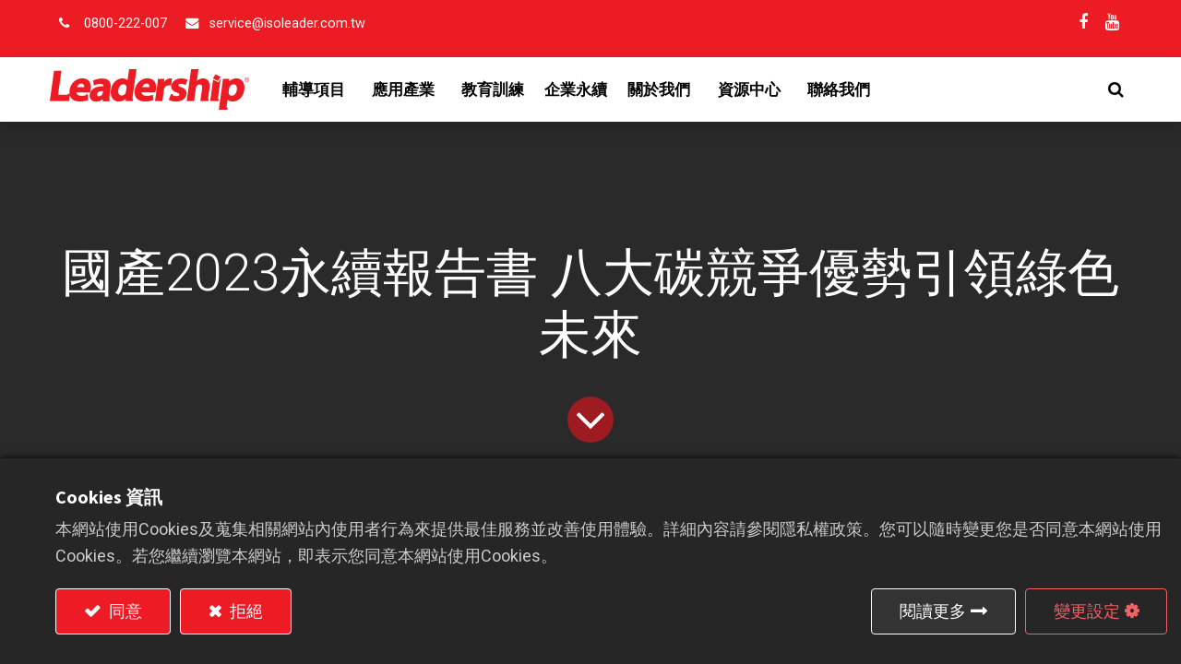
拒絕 (244, 611)
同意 (123, 611)
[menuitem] (499, 89)
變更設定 (1087, 611)
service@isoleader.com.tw (287, 23)
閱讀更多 (933, 611)
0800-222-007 (125, 23)
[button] (1110, 89)
